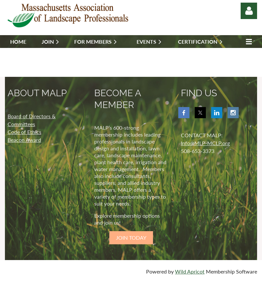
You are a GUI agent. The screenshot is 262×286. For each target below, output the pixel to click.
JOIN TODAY (131, 237)
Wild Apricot (190, 271)
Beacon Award (24, 140)
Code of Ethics (24, 132)
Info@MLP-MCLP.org (205, 143)
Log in (249, 11)
